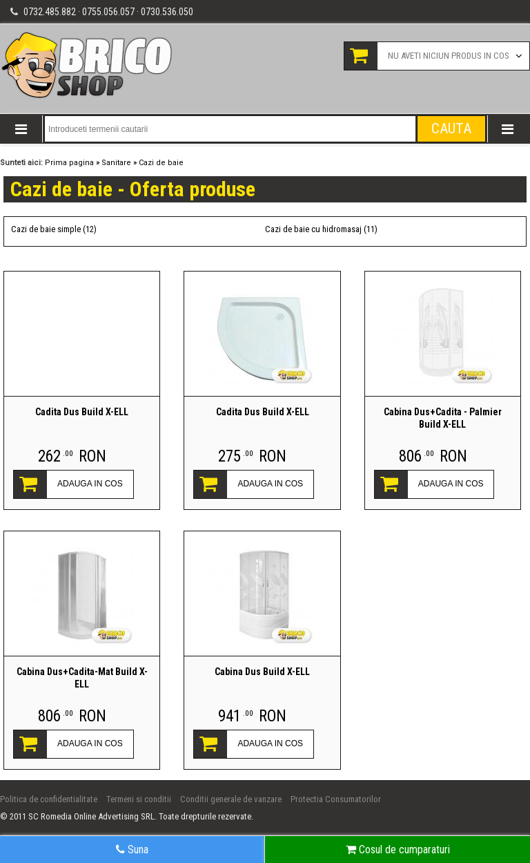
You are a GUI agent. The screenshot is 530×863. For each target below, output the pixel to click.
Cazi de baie (161, 162)
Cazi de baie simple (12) (54, 229)
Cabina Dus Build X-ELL (262, 671)
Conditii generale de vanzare (231, 799)
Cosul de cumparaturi (398, 849)
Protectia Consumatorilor (336, 799)
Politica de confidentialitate (48, 799)
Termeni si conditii (138, 799)
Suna (132, 849)
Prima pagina (69, 162)
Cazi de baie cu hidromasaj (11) (321, 229)
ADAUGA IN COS (90, 484)
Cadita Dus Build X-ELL (81, 411)
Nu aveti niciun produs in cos (448, 55)
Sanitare (116, 162)
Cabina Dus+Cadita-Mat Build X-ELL (82, 678)
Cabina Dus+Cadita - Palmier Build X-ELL (443, 418)
